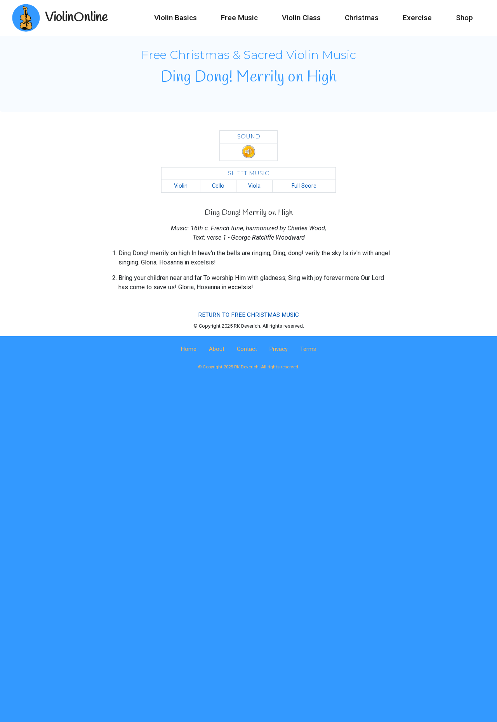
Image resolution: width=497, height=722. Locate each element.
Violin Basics (175, 17)
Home (188, 349)
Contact (247, 349)
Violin (181, 186)
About (216, 349)
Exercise (417, 17)
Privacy (278, 349)
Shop (464, 17)
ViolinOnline (76, 17)
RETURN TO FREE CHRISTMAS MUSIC (248, 314)
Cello (218, 186)
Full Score (304, 186)
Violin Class (301, 17)
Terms (308, 349)
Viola (254, 186)
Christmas (362, 17)
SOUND (248, 136)
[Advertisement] (248, 446)
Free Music (239, 17)
